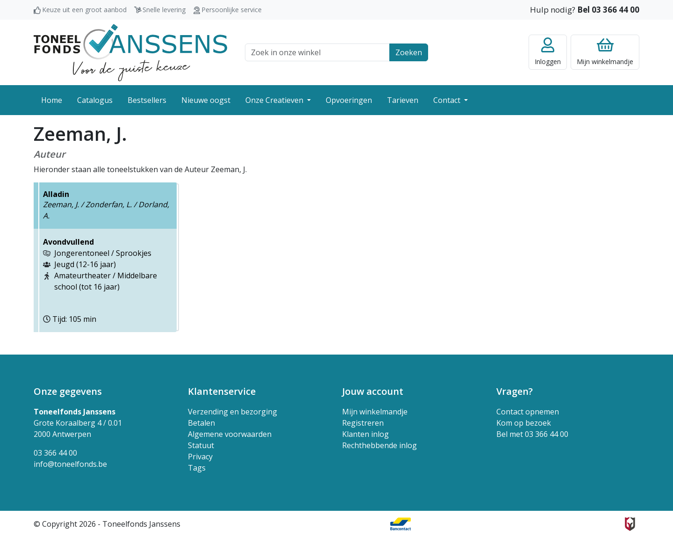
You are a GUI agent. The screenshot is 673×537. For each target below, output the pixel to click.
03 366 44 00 (55, 453)
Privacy (200, 456)
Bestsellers (147, 100)
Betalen (201, 423)
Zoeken (408, 52)
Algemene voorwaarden (230, 434)
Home (51, 100)
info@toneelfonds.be (70, 464)
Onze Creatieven (275, 100)
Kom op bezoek (523, 423)
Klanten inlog (365, 434)
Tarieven (402, 100)
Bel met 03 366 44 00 (532, 434)
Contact (447, 100)
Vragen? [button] (514, 391)
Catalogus (95, 100)
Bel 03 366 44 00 (608, 9)
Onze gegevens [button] (68, 391)
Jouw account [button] (372, 391)
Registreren (363, 423)
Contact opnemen (527, 411)
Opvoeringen (349, 100)
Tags (197, 468)
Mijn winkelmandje (375, 411)
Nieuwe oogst (205, 100)
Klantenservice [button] (222, 391)
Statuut (201, 445)
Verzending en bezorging (232, 411)
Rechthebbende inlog (379, 445)
